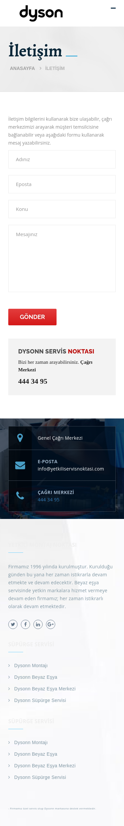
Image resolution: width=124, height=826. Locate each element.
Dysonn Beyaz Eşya (35, 677)
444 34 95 (32, 381)
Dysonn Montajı (31, 665)
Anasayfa (22, 68)
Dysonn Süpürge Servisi (40, 700)
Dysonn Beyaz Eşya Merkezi (45, 688)
